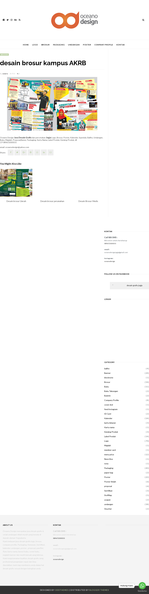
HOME (26, 45)
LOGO (35, 45)
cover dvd (108, 404)
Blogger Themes (99, 590)
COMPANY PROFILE (103, 45)
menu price (109, 454)
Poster (107, 477)
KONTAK (120, 45)
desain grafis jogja (134, 285)
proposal (108, 486)
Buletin (107, 395)
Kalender (108, 418)
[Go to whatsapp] (142, 585)
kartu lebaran (110, 423)
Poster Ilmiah (110, 481)
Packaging (108, 468)
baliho (106, 368)
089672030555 (110, 243)
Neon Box (108, 459)
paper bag (108, 472)
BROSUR (45, 45)
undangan (108, 504)
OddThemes (62, 590)
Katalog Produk (111, 432)
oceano (5, 74)
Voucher (108, 509)
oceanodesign (109, 261)
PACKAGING (59, 45)
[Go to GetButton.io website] (142, 591)
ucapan (107, 500)
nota (106, 463)
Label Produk (110, 436)
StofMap (108, 495)
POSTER (87, 45)
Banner (107, 373)
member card (110, 450)
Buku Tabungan (111, 391)
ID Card (107, 414)
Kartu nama (109, 427)
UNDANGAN (74, 45)
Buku (106, 386)
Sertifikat (108, 490)
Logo (106, 441)
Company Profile (111, 400)
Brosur (4, 54)
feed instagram (111, 409)
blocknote (108, 377)
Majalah (107, 445)
